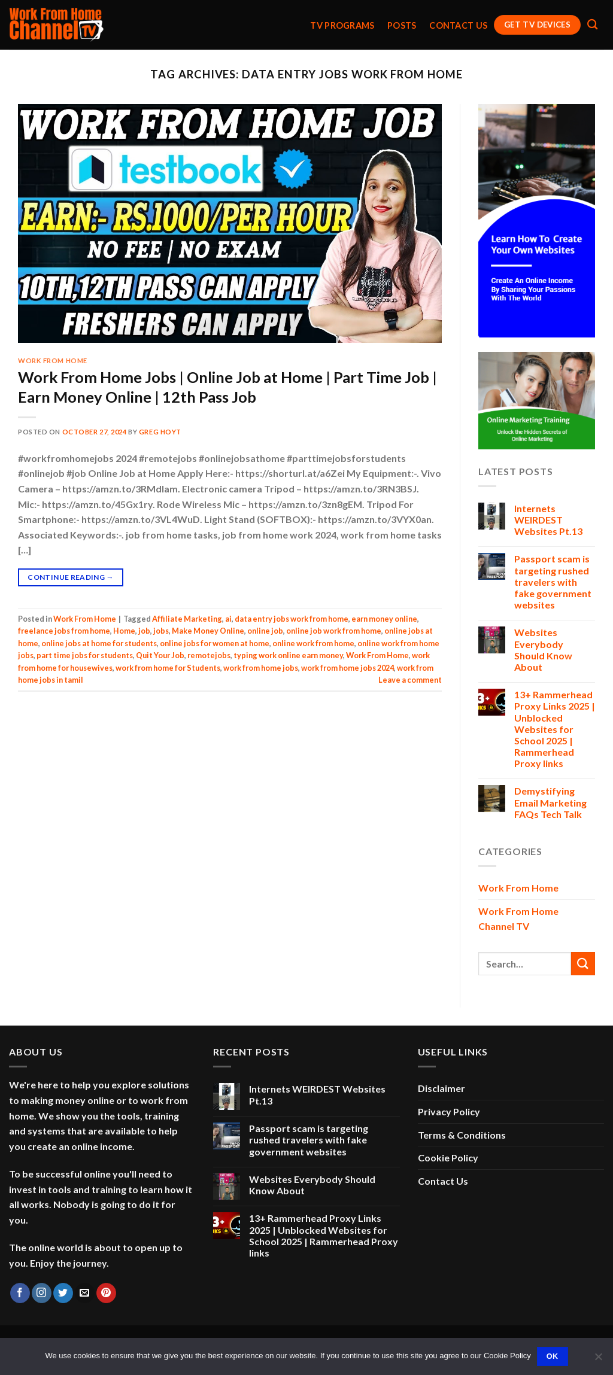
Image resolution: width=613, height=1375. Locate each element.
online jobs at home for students (99, 643)
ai (228, 618)
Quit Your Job (160, 655)
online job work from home (333, 630)
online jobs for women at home (214, 643)
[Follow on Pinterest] (106, 1293)
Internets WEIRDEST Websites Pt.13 (548, 520)
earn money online (384, 618)
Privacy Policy (449, 1111)
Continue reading (71, 577)
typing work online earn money (288, 655)
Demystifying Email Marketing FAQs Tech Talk (550, 802)
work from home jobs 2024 (347, 668)
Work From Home (52, 360)
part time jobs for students (85, 655)
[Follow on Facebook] (20, 1293)
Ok (553, 1356)
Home (124, 630)
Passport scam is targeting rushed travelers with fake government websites (552, 581)
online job (265, 630)
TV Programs (342, 26)
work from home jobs (260, 668)
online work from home (313, 643)
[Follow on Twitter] (63, 1293)
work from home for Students (168, 668)
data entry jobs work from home (291, 618)
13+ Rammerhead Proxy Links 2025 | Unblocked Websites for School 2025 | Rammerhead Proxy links (554, 729)
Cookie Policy (448, 1157)
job (144, 630)
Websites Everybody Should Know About (543, 649)
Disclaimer (441, 1088)
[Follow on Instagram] (41, 1293)
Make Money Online (208, 630)
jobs (161, 630)
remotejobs (208, 655)
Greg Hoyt (160, 432)
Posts (401, 26)
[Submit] (583, 963)
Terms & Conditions (462, 1134)
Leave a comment (410, 680)
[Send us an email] (85, 1293)
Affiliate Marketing (187, 618)
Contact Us (458, 26)
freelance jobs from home (64, 630)
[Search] (592, 25)
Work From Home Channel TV (518, 918)
